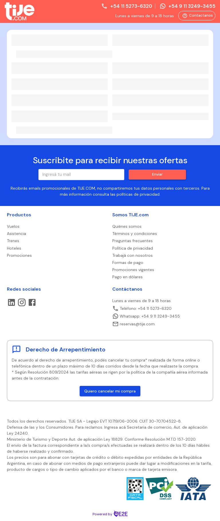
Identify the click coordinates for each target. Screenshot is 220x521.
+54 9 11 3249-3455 (187, 6)
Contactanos (196, 15)
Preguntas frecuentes (132, 240)
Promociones (19, 255)
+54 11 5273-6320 (126, 6)
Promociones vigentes (133, 269)
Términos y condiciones (134, 233)
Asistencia (16, 233)
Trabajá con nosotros (132, 255)
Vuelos (13, 226)
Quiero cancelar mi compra (110, 391)
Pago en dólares (127, 276)
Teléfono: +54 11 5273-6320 (142, 308)
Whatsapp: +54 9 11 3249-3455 (146, 316)
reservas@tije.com (133, 324)
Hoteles (14, 248)
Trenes (13, 240)
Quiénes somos (127, 226)
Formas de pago (127, 262)
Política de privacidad (132, 248)
